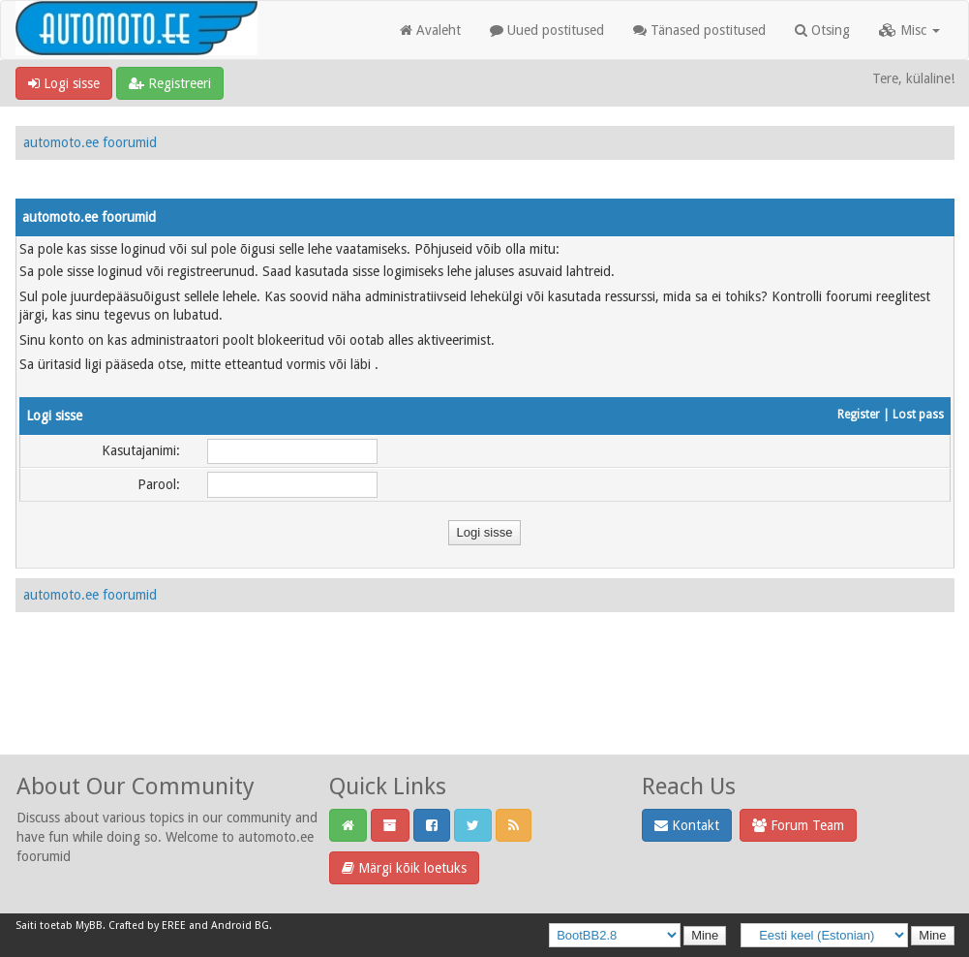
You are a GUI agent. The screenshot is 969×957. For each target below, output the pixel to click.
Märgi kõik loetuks (404, 868)
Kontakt (686, 825)
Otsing (822, 30)
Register (858, 414)
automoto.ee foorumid (90, 142)
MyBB (89, 925)
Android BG (240, 925)
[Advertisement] (485, 704)
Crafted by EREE (147, 925)
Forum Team (798, 825)
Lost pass (918, 414)
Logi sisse (64, 83)
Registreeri (170, 83)
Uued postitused (547, 30)
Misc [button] (909, 30)
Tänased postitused (699, 30)
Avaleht (430, 30)
